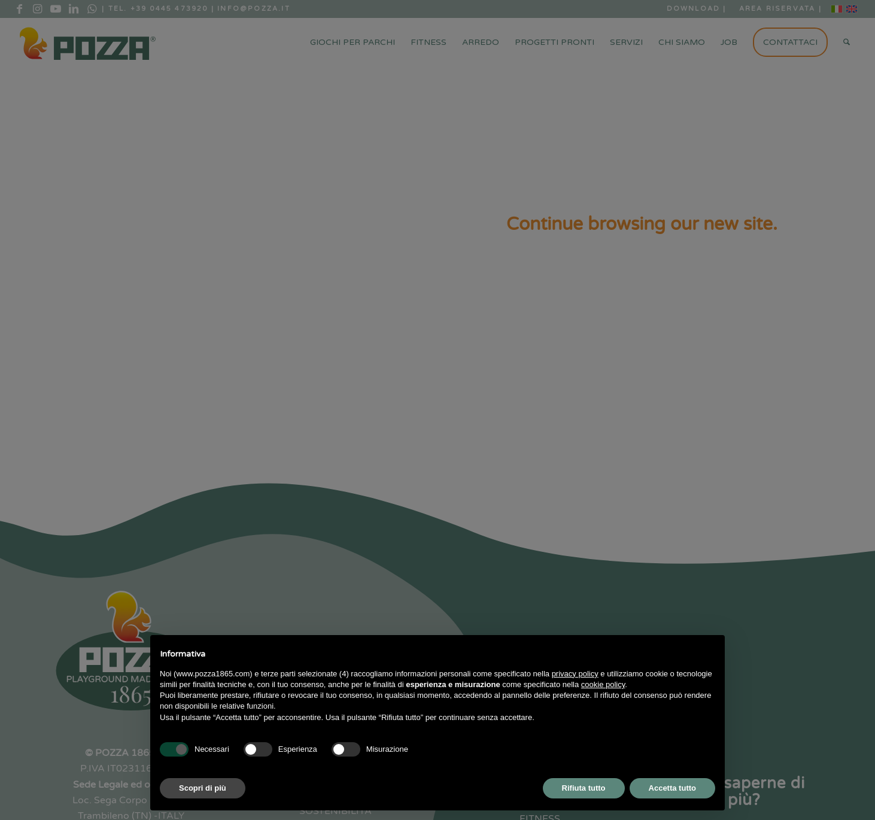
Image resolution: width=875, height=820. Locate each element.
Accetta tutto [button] (672, 787)
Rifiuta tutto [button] (584, 787)
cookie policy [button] (603, 684)
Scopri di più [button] (202, 787)
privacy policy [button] (575, 673)
